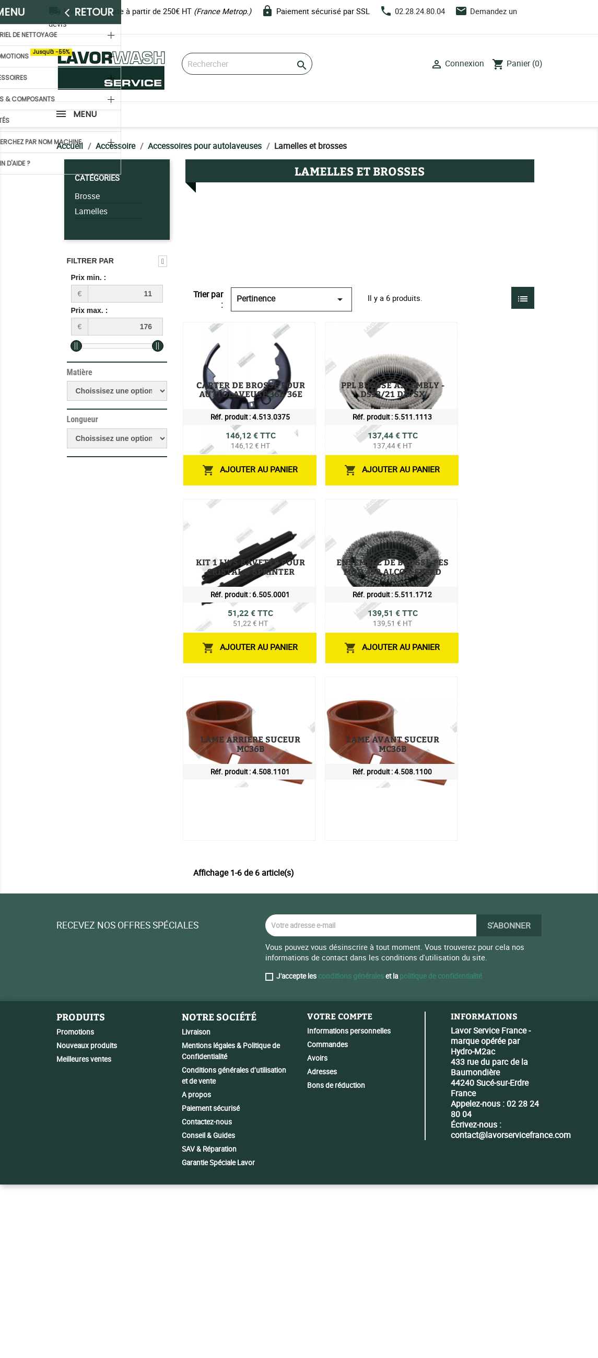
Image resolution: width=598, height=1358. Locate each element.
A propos (196, 1268)
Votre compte (339, 1189)
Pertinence (291, 299)
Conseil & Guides (208, 1309)
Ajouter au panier (473, 406)
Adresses (322, 1244)
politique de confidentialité (441, 1149)
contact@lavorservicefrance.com (511, 1308)
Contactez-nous (207, 1295)
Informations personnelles (349, 1204)
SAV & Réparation (209, 1322)
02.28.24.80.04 (420, 11)
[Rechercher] (247, 64)
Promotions (75, 1205)
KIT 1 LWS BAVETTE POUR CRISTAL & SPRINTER (394, 570)
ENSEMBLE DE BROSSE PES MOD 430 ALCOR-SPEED (401, 688)
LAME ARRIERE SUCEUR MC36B (360, 805)
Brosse (87, 196)
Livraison (196, 1205)
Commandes (327, 1217)
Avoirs (317, 1231)
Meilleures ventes (83, 1232)
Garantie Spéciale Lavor (218, 1336)
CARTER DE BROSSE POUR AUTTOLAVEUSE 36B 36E (402, 335)
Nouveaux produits (86, 1219)
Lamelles (91, 211)
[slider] (76, 346)
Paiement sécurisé (211, 1281)
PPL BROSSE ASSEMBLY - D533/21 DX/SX (380, 453)
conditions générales (351, 1149)
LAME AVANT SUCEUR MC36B (356, 923)
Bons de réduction (336, 1258)
